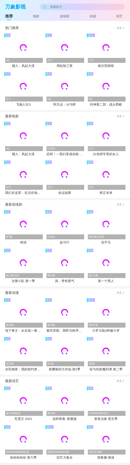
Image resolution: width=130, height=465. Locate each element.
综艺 (119, 16)
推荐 (9, 16)
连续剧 (64, 16)
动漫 (93, 16)
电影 (36, 16)
